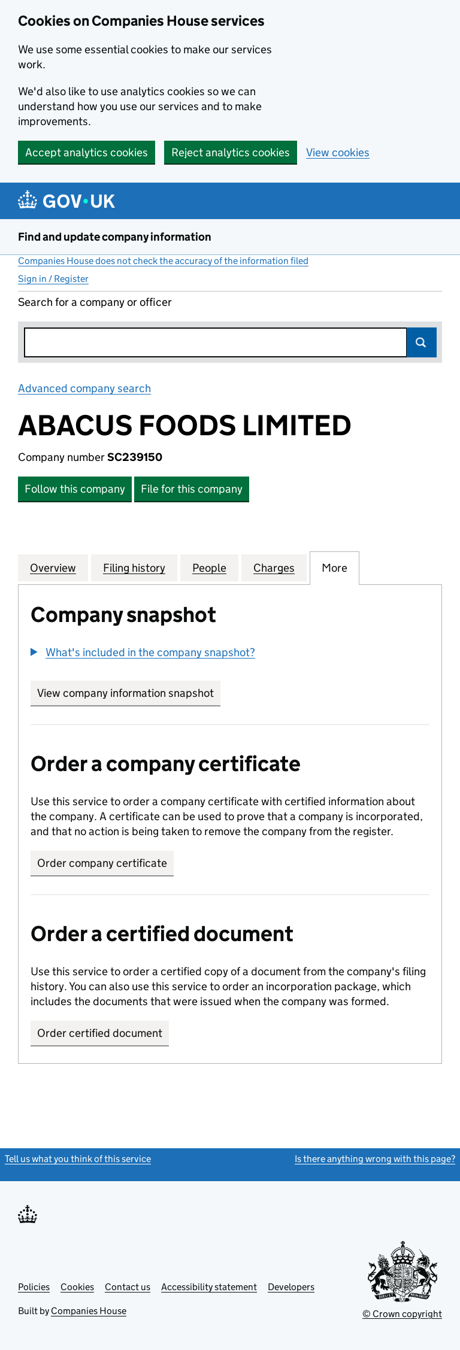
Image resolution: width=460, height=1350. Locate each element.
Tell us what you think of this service (78, 1158)
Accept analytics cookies (86, 152)
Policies (34, 1287)
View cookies (338, 152)
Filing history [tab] (134, 567)
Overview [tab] (53, 567)
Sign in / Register (53, 278)
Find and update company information (114, 237)
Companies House (88, 1310)
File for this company (192, 489)
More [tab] (334, 567)
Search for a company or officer (95, 302)
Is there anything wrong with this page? (375, 1158)
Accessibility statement (209, 1287)
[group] (230, 654)
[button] (143, 652)
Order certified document (99, 1033)
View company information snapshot (128, 693)
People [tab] (209, 567)
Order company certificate (102, 863)
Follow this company (75, 489)
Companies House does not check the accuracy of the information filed (163, 260)
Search (422, 342)
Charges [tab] (274, 567)
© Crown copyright (402, 1313)
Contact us (127, 1287)
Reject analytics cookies (230, 152)
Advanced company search (84, 388)
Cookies (77, 1287)
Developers (291, 1287)
